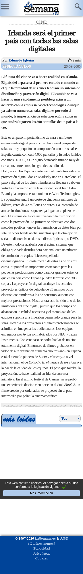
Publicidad (41, 548)
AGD (64, 538)
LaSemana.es (45, 538)
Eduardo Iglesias (21, 60)
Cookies (41, 558)
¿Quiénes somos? (41, 543)
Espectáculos (16, 66)
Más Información (41, 493)
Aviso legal (41, 553)
